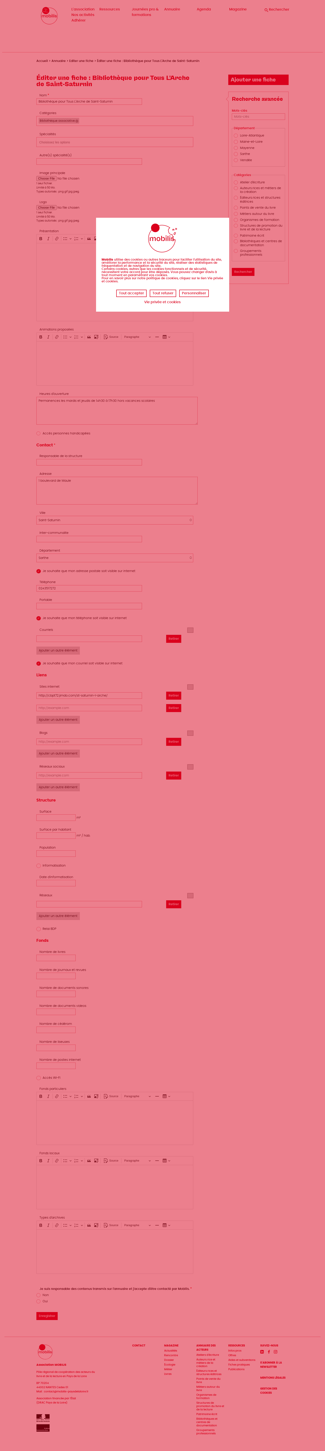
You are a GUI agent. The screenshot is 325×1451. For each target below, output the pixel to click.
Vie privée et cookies (162, 302)
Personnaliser (194, 293)
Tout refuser (162, 293)
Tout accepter (131, 293)
